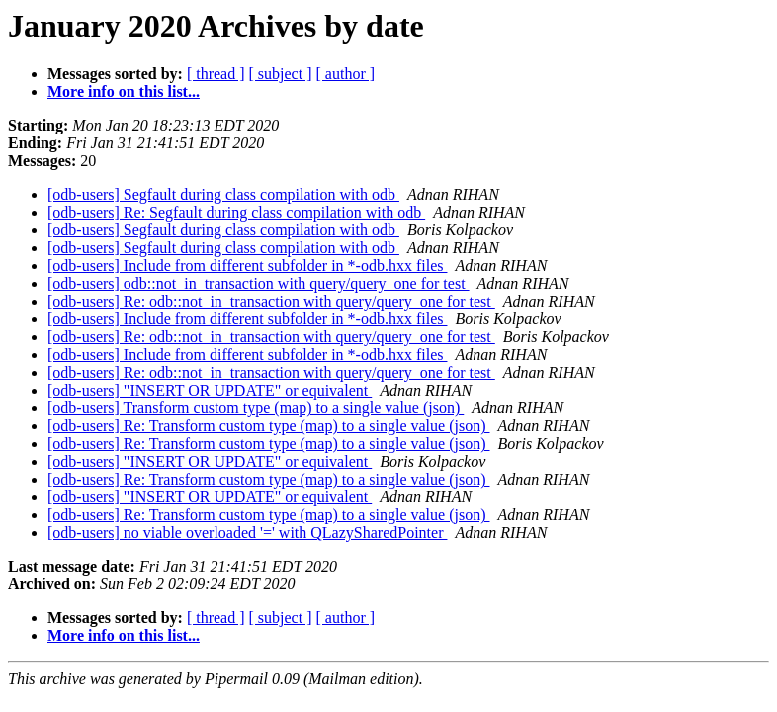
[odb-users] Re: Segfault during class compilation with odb (236, 212)
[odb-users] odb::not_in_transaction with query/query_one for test (258, 283)
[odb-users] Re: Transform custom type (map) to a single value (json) (268, 425)
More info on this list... (123, 91)
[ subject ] (280, 73)
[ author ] (346, 73)
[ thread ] (216, 73)
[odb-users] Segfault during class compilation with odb (223, 194)
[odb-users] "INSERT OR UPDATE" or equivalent (209, 390)
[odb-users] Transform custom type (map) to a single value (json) (255, 408)
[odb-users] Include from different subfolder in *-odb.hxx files (247, 265)
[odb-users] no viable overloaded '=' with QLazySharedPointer (247, 532)
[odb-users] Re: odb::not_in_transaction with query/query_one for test (271, 301)
